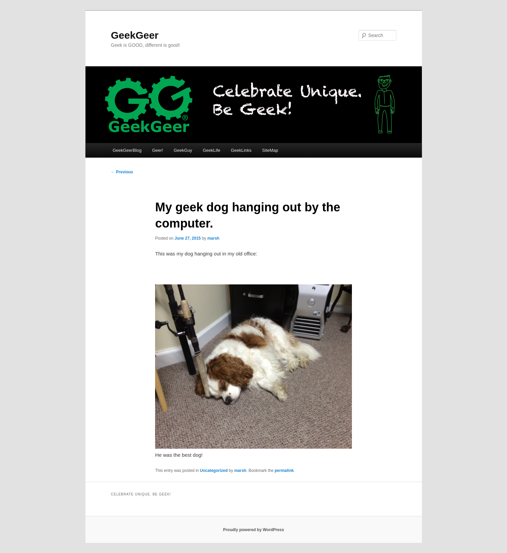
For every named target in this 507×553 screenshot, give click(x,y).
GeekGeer (135, 35)
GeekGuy (183, 150)
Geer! (157, 150)
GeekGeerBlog (127, 150)
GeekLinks (241, 150)
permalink (284, 470)
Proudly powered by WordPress (253, 529)
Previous (122, 172)
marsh (213, 238)
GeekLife (211, 150)
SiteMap (270, 150)
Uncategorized (214, 470)
